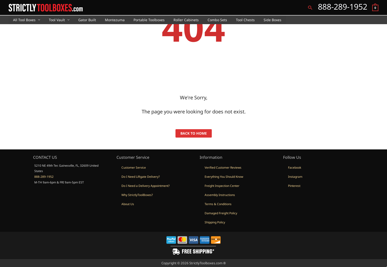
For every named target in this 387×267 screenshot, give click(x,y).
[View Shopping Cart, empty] (375, 7)
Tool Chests (230, 20)
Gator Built (82, 20)
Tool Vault (54, 20)
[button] (310, 7)
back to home (193, 133)
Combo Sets (204, 20)
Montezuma (108, 20)
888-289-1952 (44, 177)
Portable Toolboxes (140, 20)
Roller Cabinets (175, 20)
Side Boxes (256, 20)
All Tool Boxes (23, 20)
